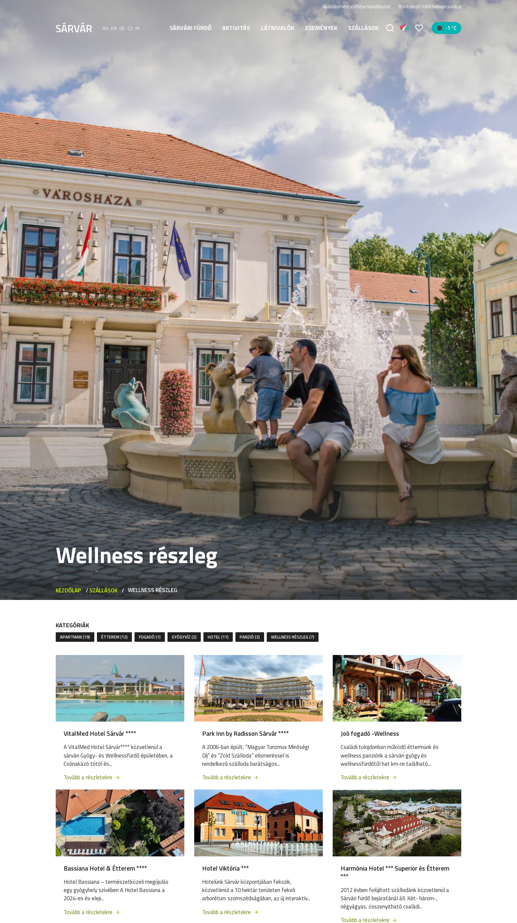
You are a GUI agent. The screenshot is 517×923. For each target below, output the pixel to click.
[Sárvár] (74, 27)
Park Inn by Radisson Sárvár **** (245, 733)
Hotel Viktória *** (225, 868)
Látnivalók (277, 27)
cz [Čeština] (130, 28)
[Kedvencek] (419, 28)
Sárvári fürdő (190, 27)
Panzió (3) (250, 637)
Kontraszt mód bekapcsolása (430, 6)
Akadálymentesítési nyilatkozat (356, 6)
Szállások (363, 27)
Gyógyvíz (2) (184, 637)
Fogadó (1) (150, 637)
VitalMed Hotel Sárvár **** (100, 733)
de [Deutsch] (122, 28)
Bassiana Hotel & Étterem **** (105, 868)
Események (321, 27)
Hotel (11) (218, 637)
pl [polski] (138, 28)
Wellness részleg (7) (292, 637)
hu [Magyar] (105, 28)
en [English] (114, 28)
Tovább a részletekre (92, 777)
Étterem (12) (114, 637)
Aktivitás (236, 27)
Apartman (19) (75, 637)
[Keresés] (390, 28)
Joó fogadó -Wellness (370, 733)
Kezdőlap (68, 590)
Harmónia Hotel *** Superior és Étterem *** (395, 872)
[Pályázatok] (404, 28)
